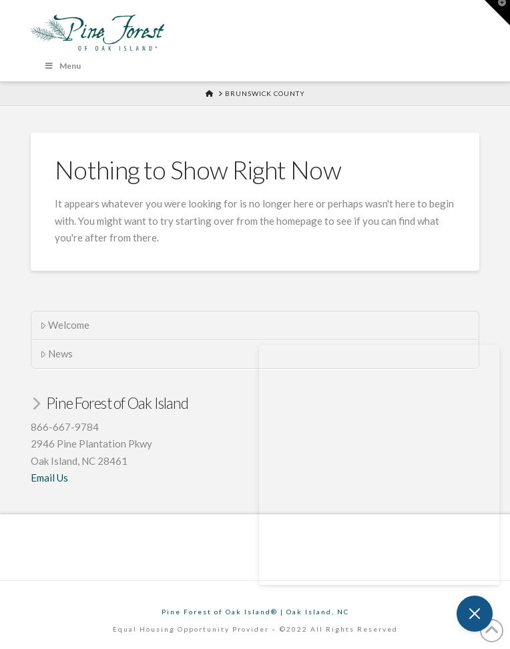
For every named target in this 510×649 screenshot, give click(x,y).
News (56, 354)
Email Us (49, 478)
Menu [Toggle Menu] (62, 66)
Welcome (65, 325)
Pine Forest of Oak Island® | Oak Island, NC (255, 612)
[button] (497, 12)
